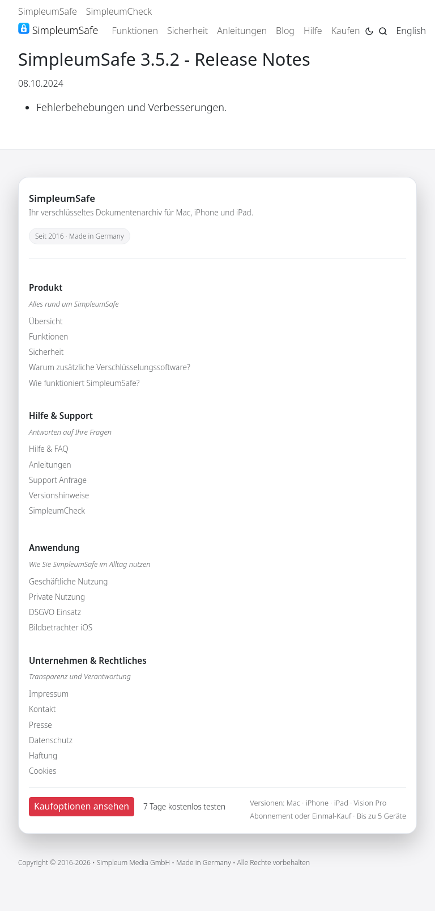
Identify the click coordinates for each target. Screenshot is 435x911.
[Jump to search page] (382, 30)
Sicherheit (187, 30)
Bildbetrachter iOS (60, 627)
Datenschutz (50, 740)
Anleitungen (242, 30)
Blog (285, 30)
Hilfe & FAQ (49, 448)
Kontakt (42, 709)
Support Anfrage (58, 479)
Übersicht (46, 321)
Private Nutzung (57, 596)
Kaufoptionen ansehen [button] (81, 806)
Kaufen (345, 30)
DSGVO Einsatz (55, 612)
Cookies (42, 770)
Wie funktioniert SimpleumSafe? (84, 383)
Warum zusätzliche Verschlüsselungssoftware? (109, 367)
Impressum (49, 693)
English (411, 30)
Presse (40, 724)
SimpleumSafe (47, 11)
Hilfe (313, 30)
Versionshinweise (59, 495)
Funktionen (135, 30)
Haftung (43, 755)
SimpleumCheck (119, 11)
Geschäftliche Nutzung (68, 581)
